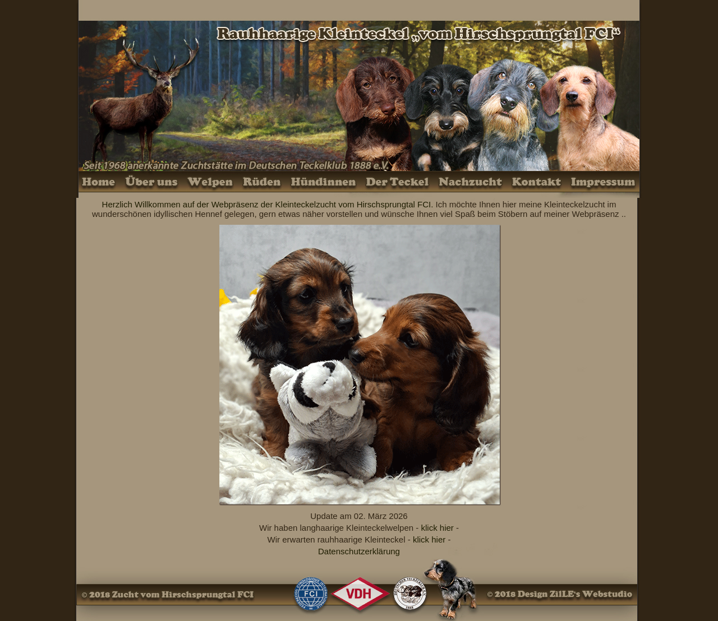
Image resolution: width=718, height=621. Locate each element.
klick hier (437, 527)
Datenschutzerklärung (359, 551)
